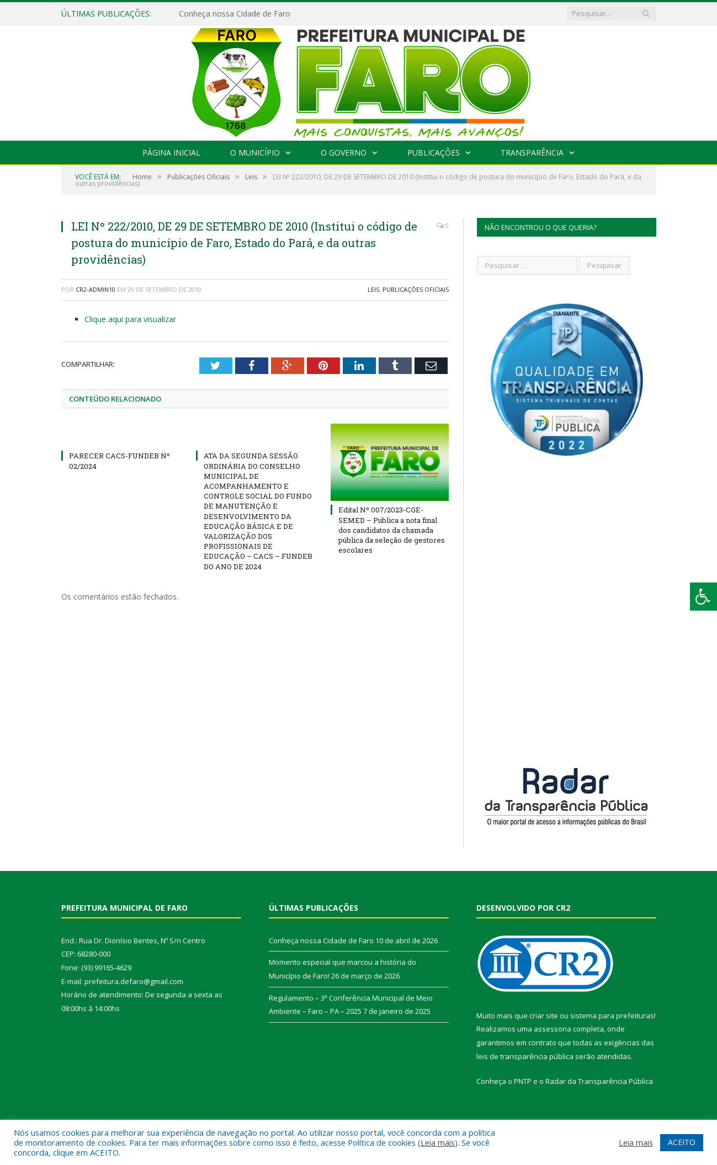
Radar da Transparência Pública (599, 1081)
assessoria (552, 1029)
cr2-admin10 (95, 289)
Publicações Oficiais (416, 289)
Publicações (433, 152)
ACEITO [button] (681, 1142)
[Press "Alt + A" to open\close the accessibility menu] (703, 596)
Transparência (532, 152)
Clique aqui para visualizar (130, 319)
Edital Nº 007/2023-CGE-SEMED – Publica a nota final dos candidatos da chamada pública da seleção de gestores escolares (391, 530)
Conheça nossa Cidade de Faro (234, 14)
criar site (543, 1015)
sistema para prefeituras (612, 1015)
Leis (373, 289)
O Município (255, 152)
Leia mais (438, 1142)
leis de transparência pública (524, 1056)
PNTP (523, 1081)
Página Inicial (171, 152)
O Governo (344, 152)
